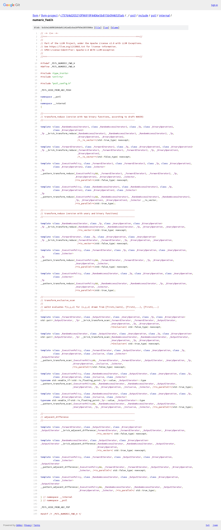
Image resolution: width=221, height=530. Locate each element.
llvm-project (49, 15)
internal (164, 15)
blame (115, 27)
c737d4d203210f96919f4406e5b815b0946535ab (92, 15)
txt (208, 525)
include (143, 15)
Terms (36, 525)
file (97, 27)
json (215, 525)
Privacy (27, 525)
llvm (35, 15)
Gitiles (19, 525)
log (106, 27)
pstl (133, 15)
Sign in (214, 5)
